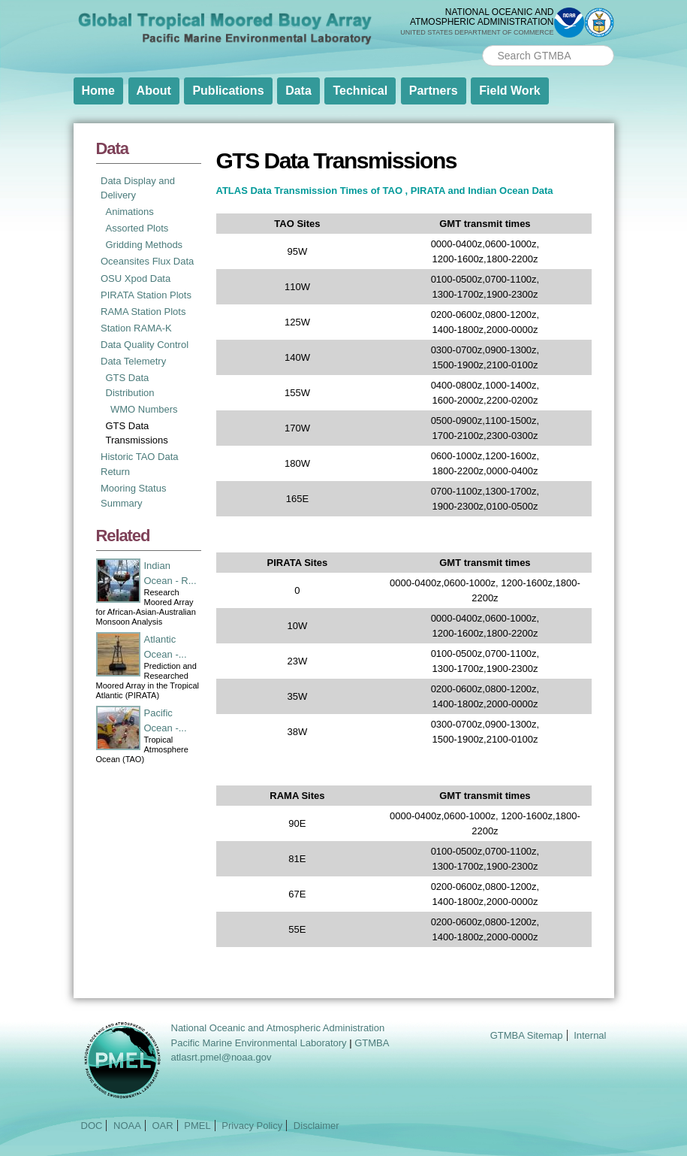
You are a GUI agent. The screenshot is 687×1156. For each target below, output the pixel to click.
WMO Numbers (144, 409)
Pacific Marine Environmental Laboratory (259, 1043)
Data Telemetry (133, 361)
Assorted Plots (137, 228)
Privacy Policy (251, 1125)
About (154, 90)
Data (298, 90)
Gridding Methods (144, 244)
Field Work (510, 90)
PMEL (197, 1125)
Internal (590, 1035)
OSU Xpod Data (135, 278)
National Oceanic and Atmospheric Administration (278, 1027)
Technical (360, 90)
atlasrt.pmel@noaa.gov (221, 1057)
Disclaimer (316, 1125)
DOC (92, 1125)
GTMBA (371, 1043)
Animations (130, 211)
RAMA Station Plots (143, 311)
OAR (162, 1125)
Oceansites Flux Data (147, 261)
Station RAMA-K (136, 328)
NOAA (127, 1125)
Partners (433, 90)
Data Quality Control (144, 344)
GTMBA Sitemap (526, 1035)
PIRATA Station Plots (146, 295)
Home (98, 90)
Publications (228, 90)
